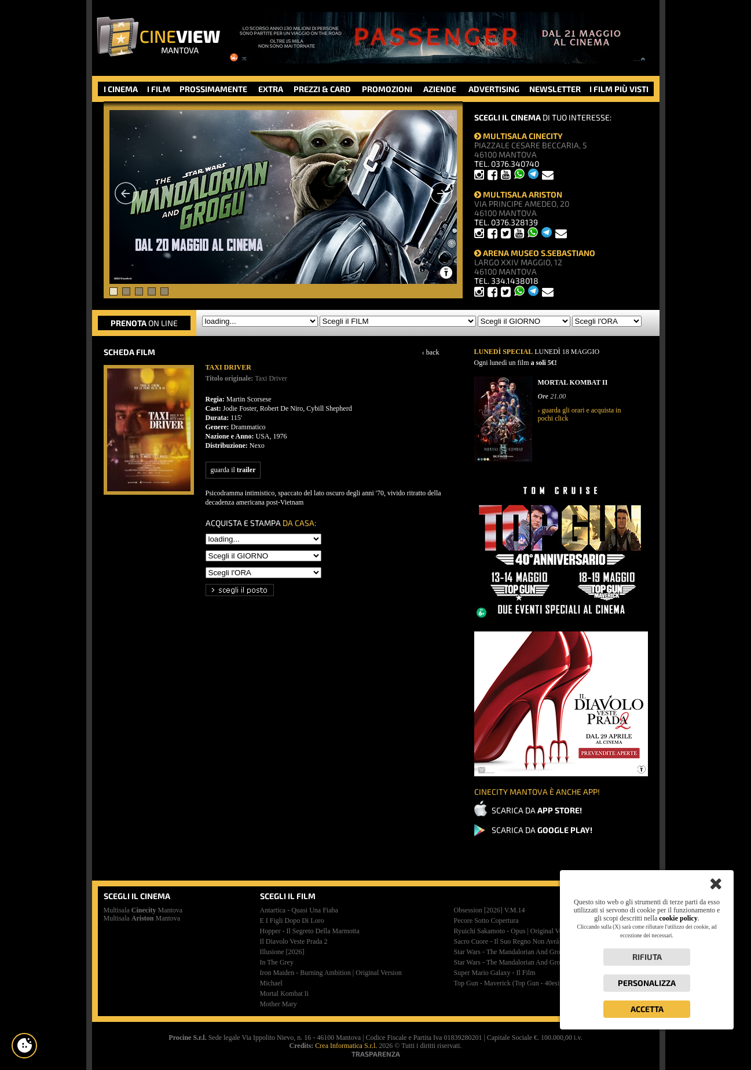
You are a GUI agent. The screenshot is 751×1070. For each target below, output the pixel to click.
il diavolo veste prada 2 (294, 941)
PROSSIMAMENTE (213, 89)
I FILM (158, 89)
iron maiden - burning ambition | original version (331, 973)
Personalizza (647, 983)
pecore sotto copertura (486, 920)
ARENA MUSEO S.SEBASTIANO (534, 253)
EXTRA (270, 89)
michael (271, 983)
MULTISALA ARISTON (518, 194)
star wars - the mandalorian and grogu (510, 952)
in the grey (277, 962)
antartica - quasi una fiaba (299, 910)
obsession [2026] (489, 910)
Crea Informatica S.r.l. (346, 1046)
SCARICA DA (537, 810)
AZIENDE (439, 89)
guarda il (233, 470)
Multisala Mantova (143, 910)
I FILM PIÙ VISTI (619, 89)
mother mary (278, 1004)
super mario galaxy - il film (495, 973)
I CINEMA (121, 89)
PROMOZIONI (387, 89)
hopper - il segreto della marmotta (310, 931)
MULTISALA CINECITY (518, 136)
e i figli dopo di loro (292, 920)
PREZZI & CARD (322, 89)
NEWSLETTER (555, 89)
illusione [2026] (282, 952)
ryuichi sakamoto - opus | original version (515, 931)
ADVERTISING (493, 89)
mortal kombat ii (284, 993)
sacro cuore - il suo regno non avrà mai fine (520, 941)
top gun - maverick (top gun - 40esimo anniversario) (531, 983)
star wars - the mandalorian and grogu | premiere (526, 962)
